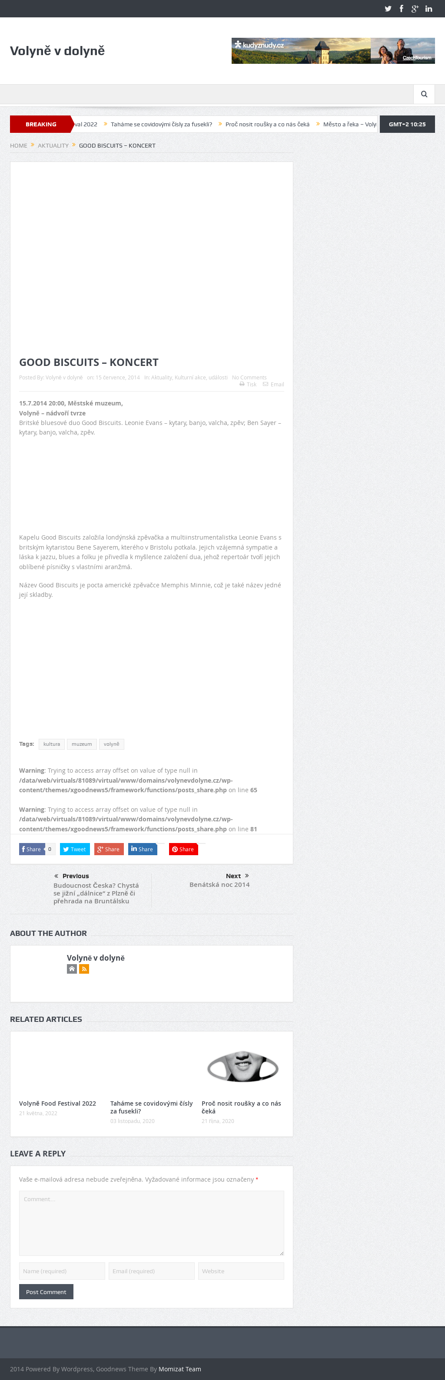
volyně (112, 744)
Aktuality (161, 377)
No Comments (249, 377)
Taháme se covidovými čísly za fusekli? (191, 124)
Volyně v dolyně (64, 377)
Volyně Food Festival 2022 (92, 124)
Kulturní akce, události (201, 377)
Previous (71, 876)
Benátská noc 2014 (219, 884)
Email (273, 384)
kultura (51, 744)
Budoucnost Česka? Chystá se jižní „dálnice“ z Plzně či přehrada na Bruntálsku (96, 893)
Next (237, 876)
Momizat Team (180, 1369)
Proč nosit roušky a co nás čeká (298, 124)
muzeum (82, 744)
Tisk (247, 384)
